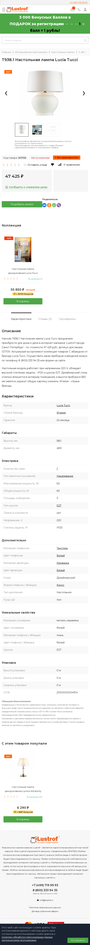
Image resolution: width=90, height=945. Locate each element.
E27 (59, 505)
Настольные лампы (62, 52)
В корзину (23, 301)
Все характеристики (67, 157)
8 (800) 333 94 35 (45, 890)
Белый (61, 555)
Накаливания (65, 476)
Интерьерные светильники (31, 52)
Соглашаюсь (78, 940)
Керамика (63, 563)
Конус (60, 585)
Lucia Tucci (63, 405)
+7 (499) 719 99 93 (78, 2)
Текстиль (62, 548)
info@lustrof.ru (46, 900)
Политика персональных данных (45, 907)
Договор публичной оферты (45, 911)
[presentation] (6, 93)
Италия (61, 412)
